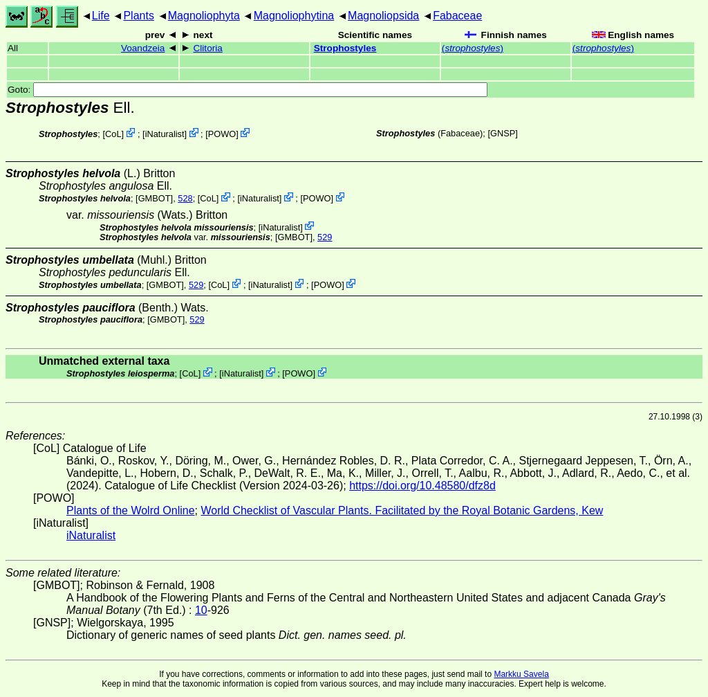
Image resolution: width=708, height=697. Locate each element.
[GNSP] (502, 133)
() (472, 48)
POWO (222, 134)
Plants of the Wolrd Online (130, 510)
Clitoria (208, 48)
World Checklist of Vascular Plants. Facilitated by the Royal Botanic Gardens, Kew (402, 510)
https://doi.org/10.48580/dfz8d (422, 485)
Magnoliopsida (383, 15)
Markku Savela (521, 674)
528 (185, 198)
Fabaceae (457, 15)
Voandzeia (143, 48)
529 (324, 237)
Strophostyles (345, 48)
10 (201, 610)
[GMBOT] (154, 198)
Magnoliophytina (294, 15)
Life (101, 15)
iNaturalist (165, 134)
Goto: (247, 89)
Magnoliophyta (204, 15)
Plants (138, 15)
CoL (113, 134)
